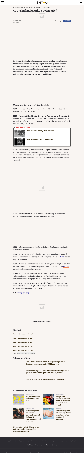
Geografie (30, 437)
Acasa (15, 7)
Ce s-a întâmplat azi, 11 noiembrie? (40, 136)
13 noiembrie (20, 349)
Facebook (67, 20)
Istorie (9, 437)
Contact (54, 441)
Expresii (54, 437)
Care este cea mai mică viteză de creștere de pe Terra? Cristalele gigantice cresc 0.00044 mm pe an (45, 359)
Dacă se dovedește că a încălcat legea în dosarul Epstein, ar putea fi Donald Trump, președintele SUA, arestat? (47, 368)
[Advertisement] (42, 86)
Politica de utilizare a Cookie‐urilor (37, 441)
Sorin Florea (17, 20)
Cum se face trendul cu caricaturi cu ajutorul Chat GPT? (46, 376)
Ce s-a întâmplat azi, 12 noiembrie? (40, 127)
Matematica (63, 437)
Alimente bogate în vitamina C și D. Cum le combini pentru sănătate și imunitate (63, 411)
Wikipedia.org (23, 289)
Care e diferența (19, 437)
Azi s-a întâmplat (23, 7)
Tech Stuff (73, 437)
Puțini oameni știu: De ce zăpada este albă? (33, 395)
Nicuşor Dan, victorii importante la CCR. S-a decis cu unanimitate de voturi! (63, 397)
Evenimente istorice (30, 349)
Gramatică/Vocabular (42, 437)
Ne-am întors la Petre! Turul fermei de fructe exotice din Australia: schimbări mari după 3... (26, 426)
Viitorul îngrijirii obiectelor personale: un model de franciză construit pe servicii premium (33, 412)
